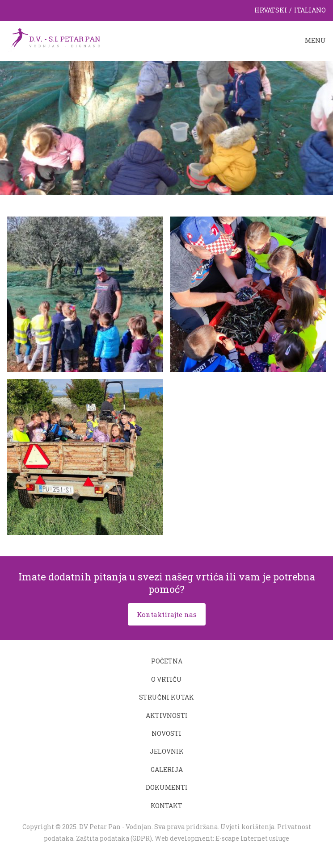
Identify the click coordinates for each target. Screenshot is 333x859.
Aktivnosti (167, 715)
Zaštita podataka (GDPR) (114, 838)
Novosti (166, 733)
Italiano (310, 10)
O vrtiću (166, 679)
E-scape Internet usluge (252, 838)
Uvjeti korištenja (247, 826)
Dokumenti (167, 787)
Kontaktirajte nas (167, 614)
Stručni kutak (166, 697)
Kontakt (166, 805)
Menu (315, 40)
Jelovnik (167, 751)
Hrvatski (270, 10)
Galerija (167, 769)
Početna (166, 661)
